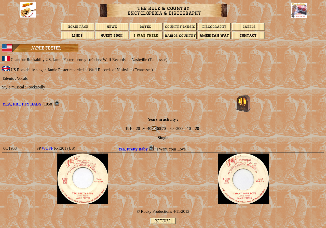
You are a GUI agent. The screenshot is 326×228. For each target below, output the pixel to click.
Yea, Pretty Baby (133, 149)
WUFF (47, 148)
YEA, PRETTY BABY (22, 104)
